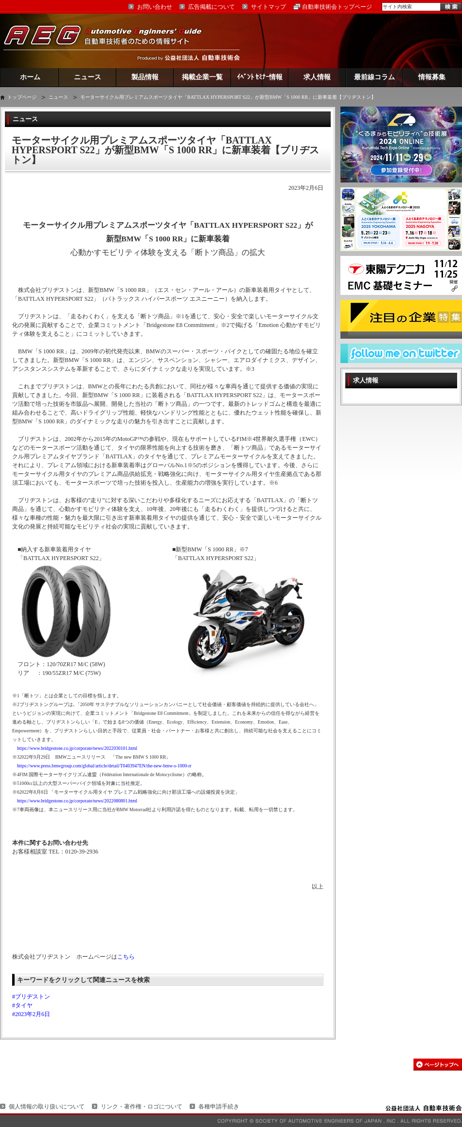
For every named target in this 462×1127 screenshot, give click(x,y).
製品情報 (145, 77)
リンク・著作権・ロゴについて (141, 1106)
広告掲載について (211, 6)
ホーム (30, 77)
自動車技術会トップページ (337, 6)
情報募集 (431, 77)
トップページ (21, 97)
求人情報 (317, 77)
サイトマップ (268, 6)
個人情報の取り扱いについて (47, 1106)
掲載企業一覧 (202, 77)
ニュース (87, 77)
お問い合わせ (154, 6)
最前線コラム (374, 77)
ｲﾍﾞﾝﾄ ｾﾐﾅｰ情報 (260, 77)
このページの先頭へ (437, 1064)
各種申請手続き (218, 1106)
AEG (109, 40)
